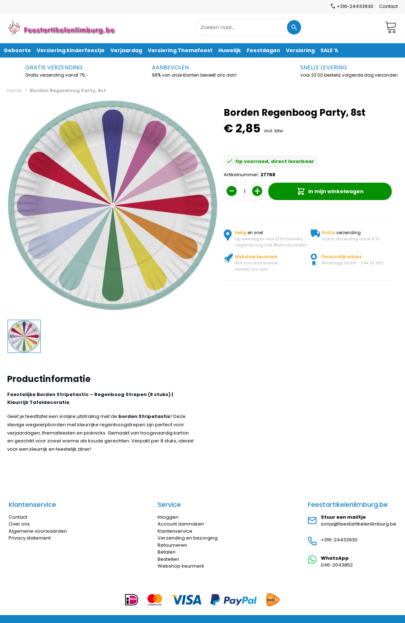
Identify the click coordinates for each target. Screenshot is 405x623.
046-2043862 (337, 564)
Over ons (19, 523)
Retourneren (172, 545)
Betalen (167, 552)
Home (14, 90)
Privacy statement (30, 538)
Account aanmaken (181, 523)
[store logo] (63, 27)
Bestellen (168, 559)
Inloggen (168, 517)
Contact (388, 6)
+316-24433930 (339, 539)
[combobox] (248, 27)
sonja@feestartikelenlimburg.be (358, 523)
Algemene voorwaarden (38, 531)
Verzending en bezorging (188, 538)
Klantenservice (175, 531)
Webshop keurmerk (181, 566)
